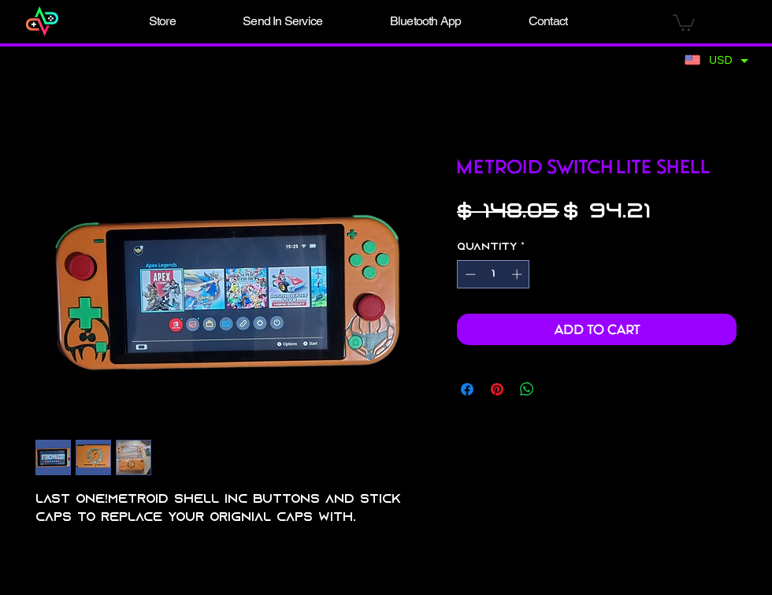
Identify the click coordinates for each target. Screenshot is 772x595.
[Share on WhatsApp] (527, 389)
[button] (162, 21)
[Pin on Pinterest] (497, 389)
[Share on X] (556, 389)
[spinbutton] (493, 274)
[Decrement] (468, 274)
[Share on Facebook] (467, 389)
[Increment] (518, 274)
